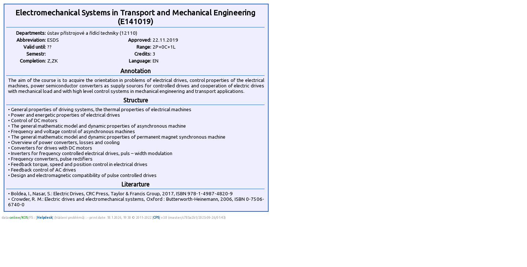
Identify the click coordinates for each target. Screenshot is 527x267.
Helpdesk (44, 217)
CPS (156, 217)
